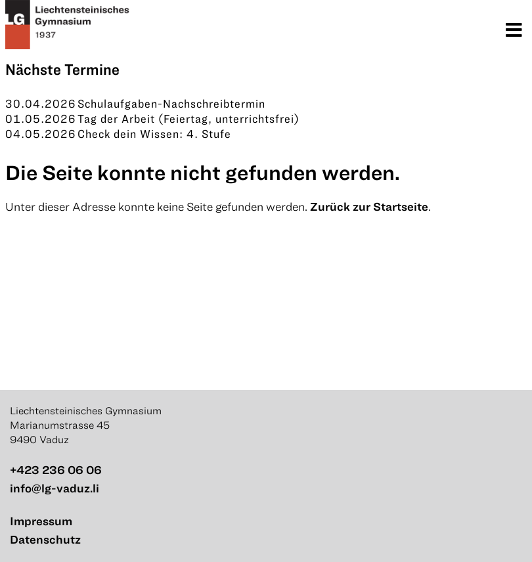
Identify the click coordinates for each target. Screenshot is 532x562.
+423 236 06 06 (56, 470)
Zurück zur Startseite (369, 206)
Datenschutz (45, 539)
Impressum (41, 521)
